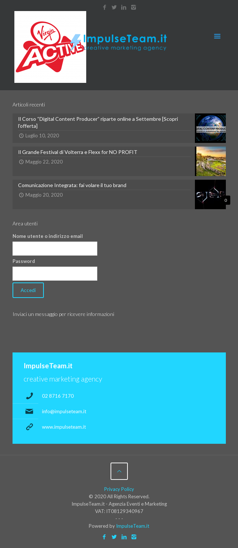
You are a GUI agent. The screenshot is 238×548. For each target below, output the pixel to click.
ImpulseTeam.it (132, 526)
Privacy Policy (119, 489)
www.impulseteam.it (64, 427)
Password (24, 261)
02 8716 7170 (58, 396)
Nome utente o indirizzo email (48, 236)
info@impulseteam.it (64, 411)
